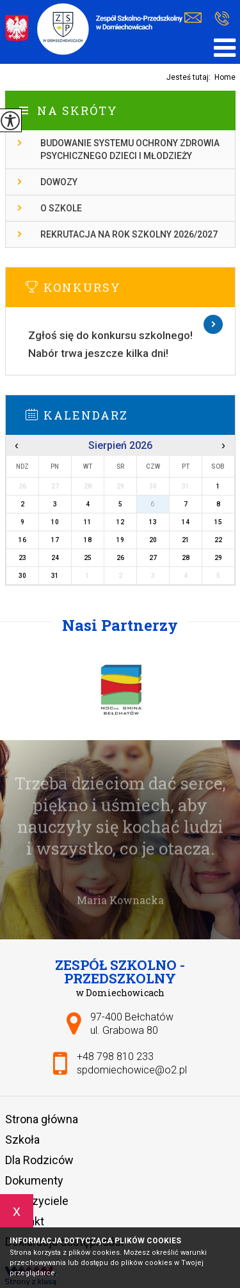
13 (153, 522)
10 (55, 522)
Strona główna (41, 1119)
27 (153, 557)
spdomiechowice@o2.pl (193, 17)
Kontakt (24, 1221)
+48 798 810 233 (221, 18)
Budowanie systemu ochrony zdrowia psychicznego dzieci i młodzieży (130, 149)
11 (88, 522)
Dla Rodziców (39, 1160)
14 (185, 522)
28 (185, 557)
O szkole (61, 208)
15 (218, 522)
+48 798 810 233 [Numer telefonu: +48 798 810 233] (115, 1056)
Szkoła (22, 1139)
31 (55, 575)
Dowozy (58, 182)
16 (22, 539)
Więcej (120, 324)
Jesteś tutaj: (190, 77)
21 (185, 539)
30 (22, 575)
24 (55, 557)
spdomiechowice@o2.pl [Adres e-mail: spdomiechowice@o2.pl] (132, 1070)
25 (88, 557)
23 (22, 557)
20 (153, 539)
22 (218, 539)
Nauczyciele (36, 1201)
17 (55, 539)
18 (88, 539)
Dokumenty (34, 1180)
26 (120, 557)
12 (120, 522)
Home (225, 77)
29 (218, 557)
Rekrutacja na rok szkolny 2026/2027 (129, 234)
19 (120, 539)
